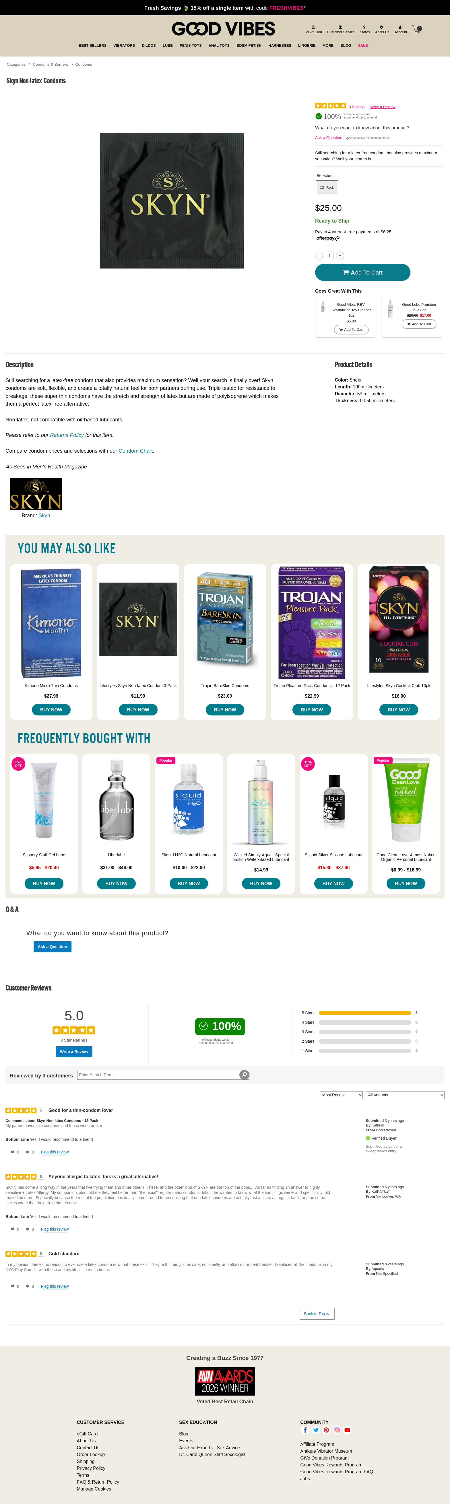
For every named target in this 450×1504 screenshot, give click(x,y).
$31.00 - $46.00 (116, 867)
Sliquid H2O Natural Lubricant (189, 854)
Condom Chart (136, 450)
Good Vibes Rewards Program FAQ (336, 1471)
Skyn (44, 515)
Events (186, 1440)
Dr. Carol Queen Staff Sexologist (212, 1454)
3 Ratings (356, 107)
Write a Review (382, 107)
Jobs (305, 1478)
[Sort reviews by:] (341, 1095)
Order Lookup (91, 1454)
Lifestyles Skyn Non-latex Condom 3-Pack (138, 685)
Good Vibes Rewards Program (331, 1465)
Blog (183, 1434)
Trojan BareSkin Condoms (225, 685)
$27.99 (51, 696)
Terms (83, 1475)
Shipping (85, 1461)
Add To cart (363, 272)
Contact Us (88, 1447)
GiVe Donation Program (324, 1458)
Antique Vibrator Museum (326, 1451)
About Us (86, 1440)
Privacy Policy (91, 1468)
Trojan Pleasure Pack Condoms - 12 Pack (312, 685)
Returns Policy (67, 435)
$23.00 (225, 696)
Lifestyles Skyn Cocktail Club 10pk (398, 685)
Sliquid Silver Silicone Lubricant (333, 854)
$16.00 (399, 696)
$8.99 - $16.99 (406, 870)
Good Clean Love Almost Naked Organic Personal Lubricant (406, 857)
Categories (16, 64)
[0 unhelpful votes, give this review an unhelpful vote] (28, 1152)
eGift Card (87, 1434)
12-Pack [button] (327, 187)
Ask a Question (328, 137)
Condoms (83, 64)
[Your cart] (416, 29)
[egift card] (313, 29)
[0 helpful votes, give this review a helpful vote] (13, 1152)
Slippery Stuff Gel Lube (44, 854)
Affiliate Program (317, 1444)
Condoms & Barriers (50, 64)
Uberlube (116, 854)
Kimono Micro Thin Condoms (51, 685)
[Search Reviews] (163, 1075)
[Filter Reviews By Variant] (405, 1095)
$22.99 (312, 696)
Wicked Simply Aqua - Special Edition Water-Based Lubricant (261, 857)
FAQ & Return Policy (98, 1482)
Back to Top (317, 1314)
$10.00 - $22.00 (189, 867)
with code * (225, 7)
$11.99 (138, 696)
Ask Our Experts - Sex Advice (209, 1447)
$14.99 (261, 870)
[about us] (381, 29)
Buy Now (51, 710)
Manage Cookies (94, 1489)
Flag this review (55, 1152)
